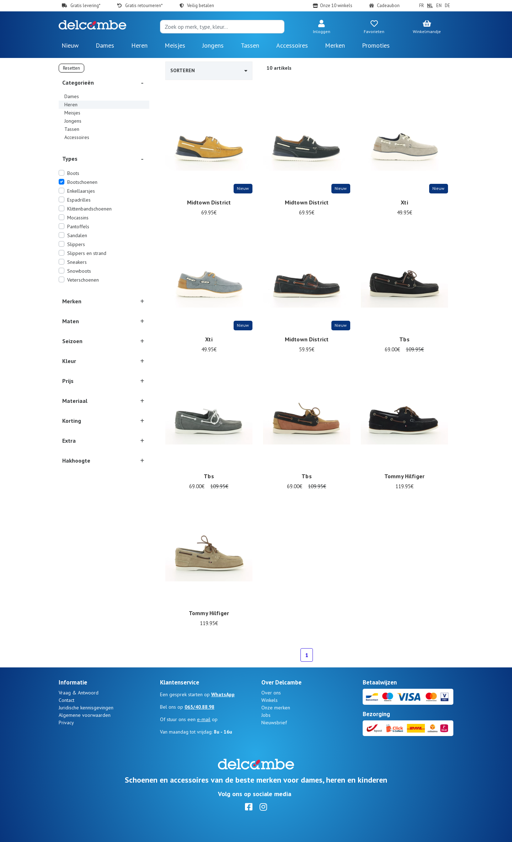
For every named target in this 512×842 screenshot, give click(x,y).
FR (421, 5)
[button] (321, 27)
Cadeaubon (388, 5)
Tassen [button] (250, 45)
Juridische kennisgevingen (86, 707)
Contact (66, 700)
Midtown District (209, 202)
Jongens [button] (213, 45)
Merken (335, 45)
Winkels (269, 700)
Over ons (271, 692)
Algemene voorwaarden (85, 715)
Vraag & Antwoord (78, 692)
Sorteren (208, 70)
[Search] (222, 26)
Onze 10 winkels (336, 5)
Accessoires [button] (292, 45)
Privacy (66, 722)
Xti (404, 202)
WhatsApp (223, 694)
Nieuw (70, 45)
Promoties (376, 45)
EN (439, 5)
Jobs (266, 715)
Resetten (71, 68)
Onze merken (275, 707)
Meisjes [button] (175, 45)
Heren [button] (139, 45)
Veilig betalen (200, 5)
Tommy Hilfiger (404, 476)
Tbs (404, 339)
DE (447, 5)
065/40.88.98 (199, 707)
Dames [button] (105, 45)
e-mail (203, 719)
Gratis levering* (85, 5)
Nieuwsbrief (274, 722)
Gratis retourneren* (143, 5)
